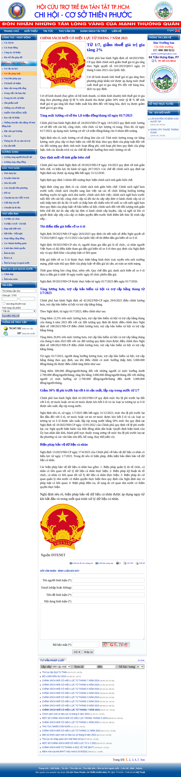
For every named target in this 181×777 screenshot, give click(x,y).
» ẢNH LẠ (7, 258)
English (173, 30)
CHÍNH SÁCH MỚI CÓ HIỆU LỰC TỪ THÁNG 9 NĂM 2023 (70, 705)
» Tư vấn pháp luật (11, 73)
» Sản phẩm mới (10, 103)
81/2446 (141, 660)
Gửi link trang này (104, 563)
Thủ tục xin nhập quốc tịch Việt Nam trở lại (62, 739)
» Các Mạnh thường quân (14, 243)
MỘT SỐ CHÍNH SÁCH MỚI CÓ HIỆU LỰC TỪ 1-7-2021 (69, 743)
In (118, 563)
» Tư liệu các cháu (11, 219)
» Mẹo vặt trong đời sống (14, 88)
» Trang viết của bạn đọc (14, 93)
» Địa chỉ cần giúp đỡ (12, 57)
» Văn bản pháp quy (11, 78)
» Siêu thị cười (9, 183)
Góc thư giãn (19, 168)
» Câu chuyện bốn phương (15, 188)
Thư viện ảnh (19, 213)
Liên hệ (117, 31)
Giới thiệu (31, 31)
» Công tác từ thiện (11, 52)
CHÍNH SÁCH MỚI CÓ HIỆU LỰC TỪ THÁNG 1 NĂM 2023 (70, 722)
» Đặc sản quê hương (12, 131)
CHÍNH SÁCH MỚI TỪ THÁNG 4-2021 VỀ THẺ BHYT (68, 747)
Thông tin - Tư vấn (19, 63)
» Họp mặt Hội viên (11, 228)
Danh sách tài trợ (93, 31)
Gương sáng (19, 152)
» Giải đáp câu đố (10, 202)
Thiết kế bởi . (135, 772)
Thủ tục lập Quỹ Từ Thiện (54, 672)
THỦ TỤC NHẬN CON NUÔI (56, 726)
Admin (139, 768)
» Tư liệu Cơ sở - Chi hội (14, 223)
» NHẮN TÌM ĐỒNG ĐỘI (14, 112)
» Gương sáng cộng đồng (14, 162)
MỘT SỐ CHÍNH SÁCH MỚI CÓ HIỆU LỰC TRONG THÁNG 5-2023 (75, 718)
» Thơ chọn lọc (9, 173)
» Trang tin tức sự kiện (13, 98)
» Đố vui (6, 193)
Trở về (140, 563)
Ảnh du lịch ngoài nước (19, 269)
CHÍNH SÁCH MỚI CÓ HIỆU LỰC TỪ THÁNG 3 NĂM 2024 (70, 697)
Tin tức (48, 31)
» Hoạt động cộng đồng (13, 238)
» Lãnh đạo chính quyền (13, 248)
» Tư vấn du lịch (10, 68)
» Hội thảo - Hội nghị (12, 233)
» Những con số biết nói (13, 108)
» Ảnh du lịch (8, 253)
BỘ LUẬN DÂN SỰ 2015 (54, 676)
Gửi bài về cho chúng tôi (81, 563)
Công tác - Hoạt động (19, 37)
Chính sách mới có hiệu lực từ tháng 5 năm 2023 (65, 714)
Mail (132, 768)
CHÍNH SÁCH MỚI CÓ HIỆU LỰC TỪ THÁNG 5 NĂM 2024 (70, 689)
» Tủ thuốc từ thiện (11, 83)
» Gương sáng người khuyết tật (17, 157)
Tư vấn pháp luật (52, 660)
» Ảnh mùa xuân (10, 279)
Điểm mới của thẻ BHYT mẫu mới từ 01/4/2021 (65, 751)
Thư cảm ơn (67, 31)
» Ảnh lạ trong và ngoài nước (16, 263)
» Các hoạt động (10, 47)
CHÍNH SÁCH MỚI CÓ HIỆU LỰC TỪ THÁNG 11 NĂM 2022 (71, 730)
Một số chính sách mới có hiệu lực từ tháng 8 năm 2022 (69, 735)
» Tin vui (6, 136)
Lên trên (128, 563)
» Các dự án (8, 42)
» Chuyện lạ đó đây (11, 207)
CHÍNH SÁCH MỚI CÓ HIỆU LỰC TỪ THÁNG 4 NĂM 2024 (70, 693)
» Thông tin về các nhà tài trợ (16, 141)
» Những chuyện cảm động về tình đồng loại (18, 124)
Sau (142, 759)
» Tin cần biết (9, 146)
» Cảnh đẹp (7, 274)
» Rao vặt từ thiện (11, 117)
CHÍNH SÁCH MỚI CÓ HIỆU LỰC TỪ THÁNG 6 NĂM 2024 (70, 684)
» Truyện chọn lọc (11, 178)
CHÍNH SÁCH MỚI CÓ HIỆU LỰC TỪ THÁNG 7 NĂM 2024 (70, 680)
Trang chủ (11, 31)
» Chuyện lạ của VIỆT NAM (15, 197)
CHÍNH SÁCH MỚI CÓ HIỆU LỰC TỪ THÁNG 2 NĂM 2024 (70, 701)
